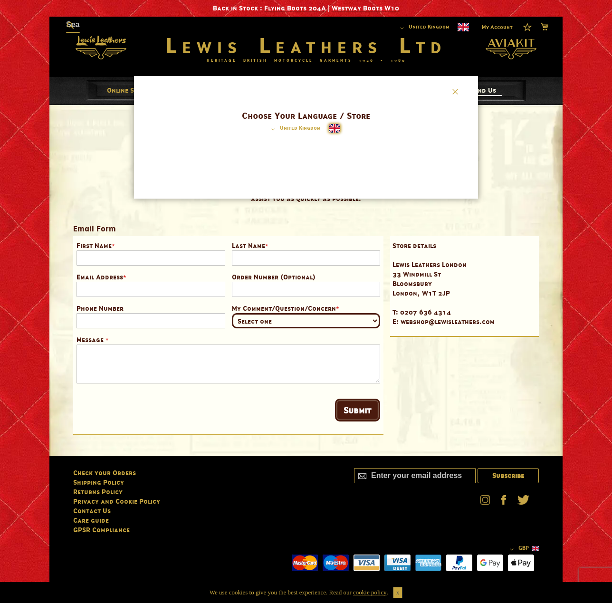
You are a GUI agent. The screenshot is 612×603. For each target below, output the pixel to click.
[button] (294, 129)
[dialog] (306, 301)
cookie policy (369, 592)
